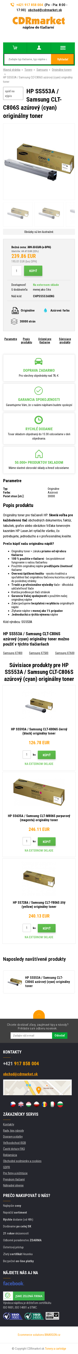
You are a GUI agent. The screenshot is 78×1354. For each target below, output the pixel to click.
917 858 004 (21, 1063)
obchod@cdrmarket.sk (45, 10)
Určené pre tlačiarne (44, 340)
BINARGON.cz (52, 1334)
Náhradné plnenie (13, 1185)
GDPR (6, 1167)
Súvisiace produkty (65, 340)
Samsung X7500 (38, 653)
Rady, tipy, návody (13, 1130)
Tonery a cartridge (55, 1348)
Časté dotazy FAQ (14, 1149)
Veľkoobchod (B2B (14, 1143)
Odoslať (60, 1035)
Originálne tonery (62, 69)
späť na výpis (10, 93)
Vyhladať (62, 59)
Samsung (42, 69)
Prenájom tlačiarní (14, 1179)
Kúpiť (33, 271)
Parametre (10, 339)
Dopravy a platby (13, 1136)
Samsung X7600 (64, 653)
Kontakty (8, 1124)
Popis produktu (26, 340)
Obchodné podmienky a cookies (22, 1161)
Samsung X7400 (12, 653)
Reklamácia (10, 1155)
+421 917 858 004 (27, 5)
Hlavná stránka (11, 69)
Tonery (28, 69)
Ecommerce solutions (31, 1334)
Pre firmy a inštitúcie (15, 1173)
